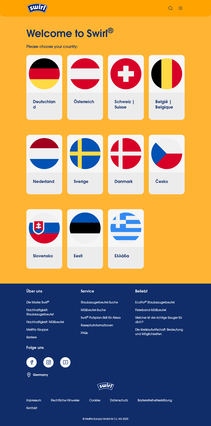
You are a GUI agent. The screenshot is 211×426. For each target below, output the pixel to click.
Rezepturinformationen (97, 325)
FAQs (84, 333)
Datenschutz (119, 400)
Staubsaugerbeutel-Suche (99, 302)
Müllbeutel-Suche (93, 310)
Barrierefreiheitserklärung (155, 400)
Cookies (94, 400)
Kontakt (31, 408)
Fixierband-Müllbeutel (150, 310)
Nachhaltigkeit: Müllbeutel (45, 322)
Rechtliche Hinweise (65, 400)
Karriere (31, 337)
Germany (37, 374)
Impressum (33, 400)
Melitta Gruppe (37, 330)
